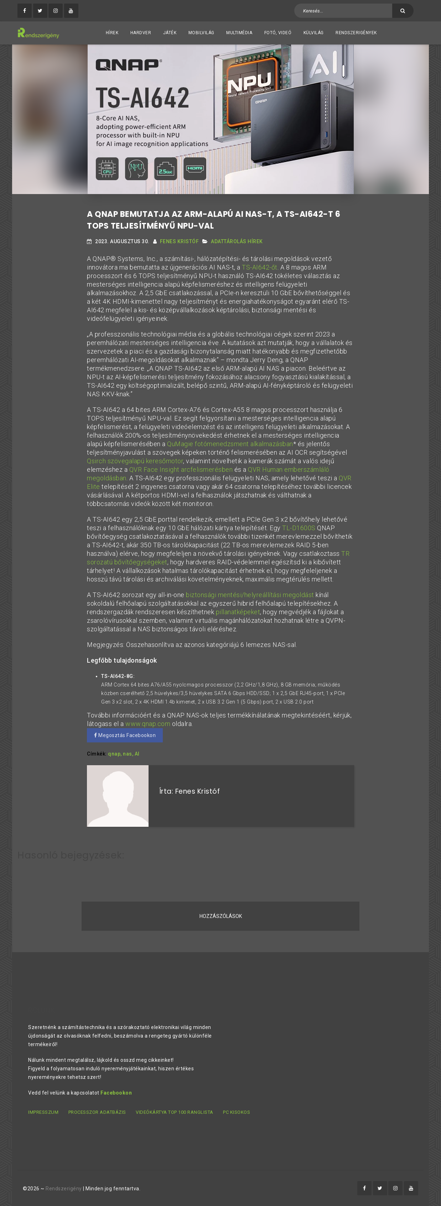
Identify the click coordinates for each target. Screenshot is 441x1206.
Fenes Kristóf (179, 241)
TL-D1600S (299, 528)
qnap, (115, 754)
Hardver (140, 32)
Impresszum (43, 1112)
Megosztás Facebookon (125, 735)
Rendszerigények (356, 32)
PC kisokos (236, 1112)
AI (137, 754)
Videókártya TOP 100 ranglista (174, 1112)
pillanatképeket (238, 612)
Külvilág (313, 32)
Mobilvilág (201, 32)
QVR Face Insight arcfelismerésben (181, 469)
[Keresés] (403, 11)
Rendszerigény (64, 1188)
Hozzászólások (220, 916)
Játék (170, 32)
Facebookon (116, 1093)
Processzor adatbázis (97, 1112)
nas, (128, 754)
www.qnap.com (147, 723)
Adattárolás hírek (237, 241)
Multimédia (239, 32)
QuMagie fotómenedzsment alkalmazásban (230, 444)
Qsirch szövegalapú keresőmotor (135, 461)
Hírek (112, 32)
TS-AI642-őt (259, 267)
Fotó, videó (278, 32)
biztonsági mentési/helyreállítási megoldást (250, 595)
